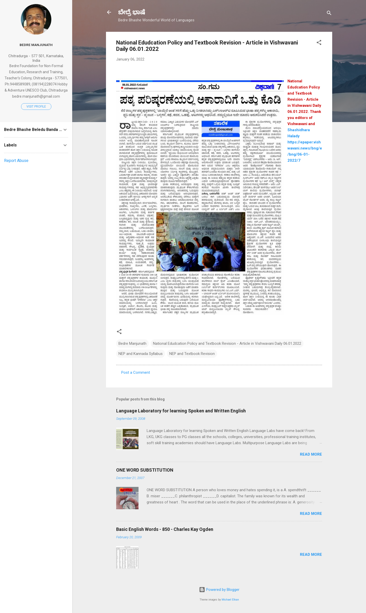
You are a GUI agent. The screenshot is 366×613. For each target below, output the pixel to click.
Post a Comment (135, 372)
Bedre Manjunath (132, 343)
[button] (319, 43)
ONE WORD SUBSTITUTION (144, 470)
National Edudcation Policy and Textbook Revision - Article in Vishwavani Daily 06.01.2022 (227, 343)
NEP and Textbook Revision (192, 353)
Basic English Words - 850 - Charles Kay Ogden (164, 529)
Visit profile (36, 106)
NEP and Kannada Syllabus (140, 353)
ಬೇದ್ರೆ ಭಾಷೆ (131, 12)
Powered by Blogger (219, 589)
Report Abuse (16, 160)
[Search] (329, 14)
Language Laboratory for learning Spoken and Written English (181, 410)
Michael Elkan (230, 599)
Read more (311, 454)
